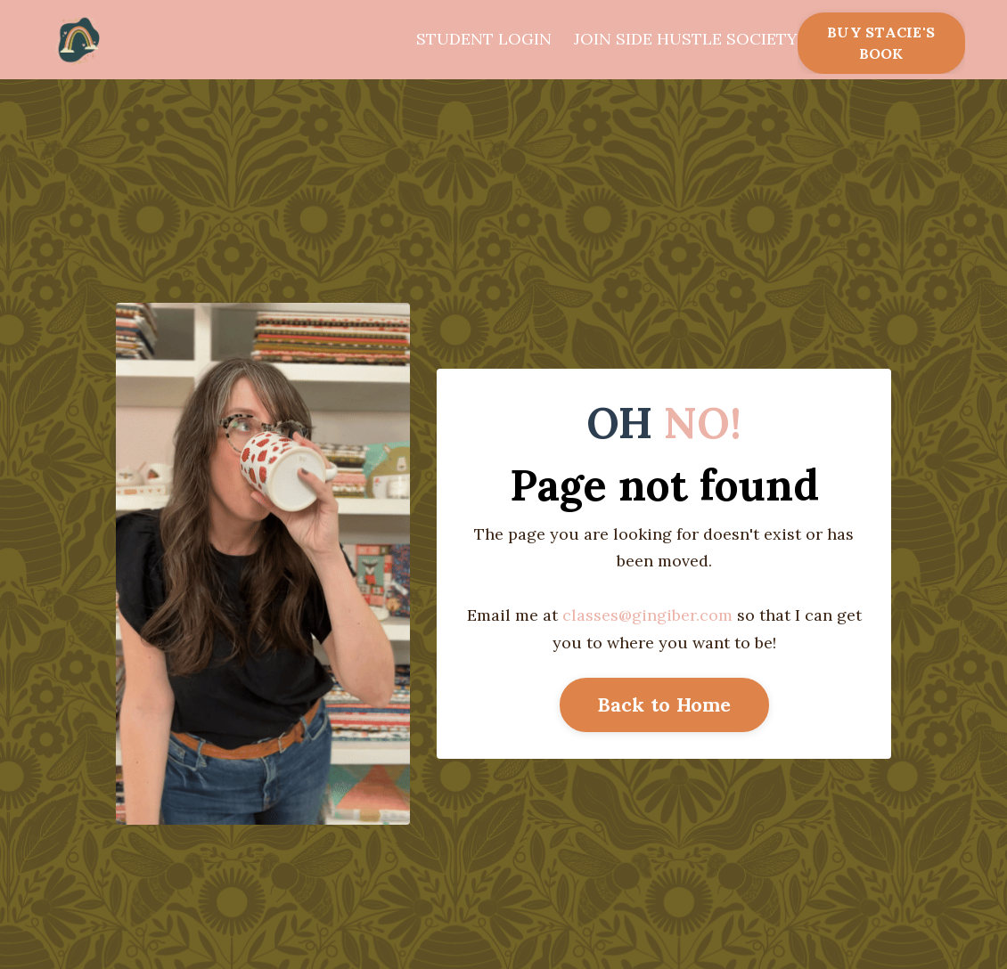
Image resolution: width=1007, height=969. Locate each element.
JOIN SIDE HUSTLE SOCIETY (686, 38)
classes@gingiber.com (647, 615)
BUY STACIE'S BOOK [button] (881, 42)
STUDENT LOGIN (484, 38)
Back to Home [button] (664, 704)
